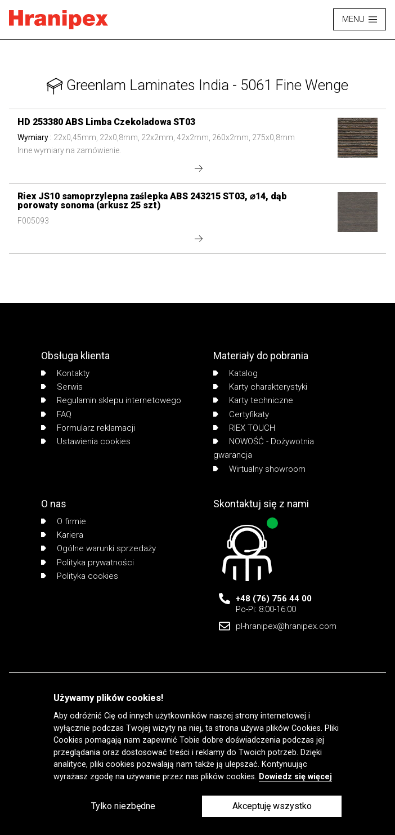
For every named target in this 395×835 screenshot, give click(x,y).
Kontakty (65, 373)
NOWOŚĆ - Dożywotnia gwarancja (263, 448)
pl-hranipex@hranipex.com (286, 626)
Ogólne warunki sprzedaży (98, 548)
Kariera (62, 535)
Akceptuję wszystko (272, 806)
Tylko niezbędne (123, 806)
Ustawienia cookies (86, 441)
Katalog (235, 373)
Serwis (62, 387)
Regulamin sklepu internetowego (111, 400)
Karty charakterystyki (260, 387)
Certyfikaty (241, 414)
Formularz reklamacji (88, 428)
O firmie (63, 521)
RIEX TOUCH (244, 428)
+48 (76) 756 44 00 (274, 598)
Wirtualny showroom (259, 469)
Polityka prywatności (87, 562)
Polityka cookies (79, 576)
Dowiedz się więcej (295, 777)
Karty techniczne (253, 400)
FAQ (56, 414)
